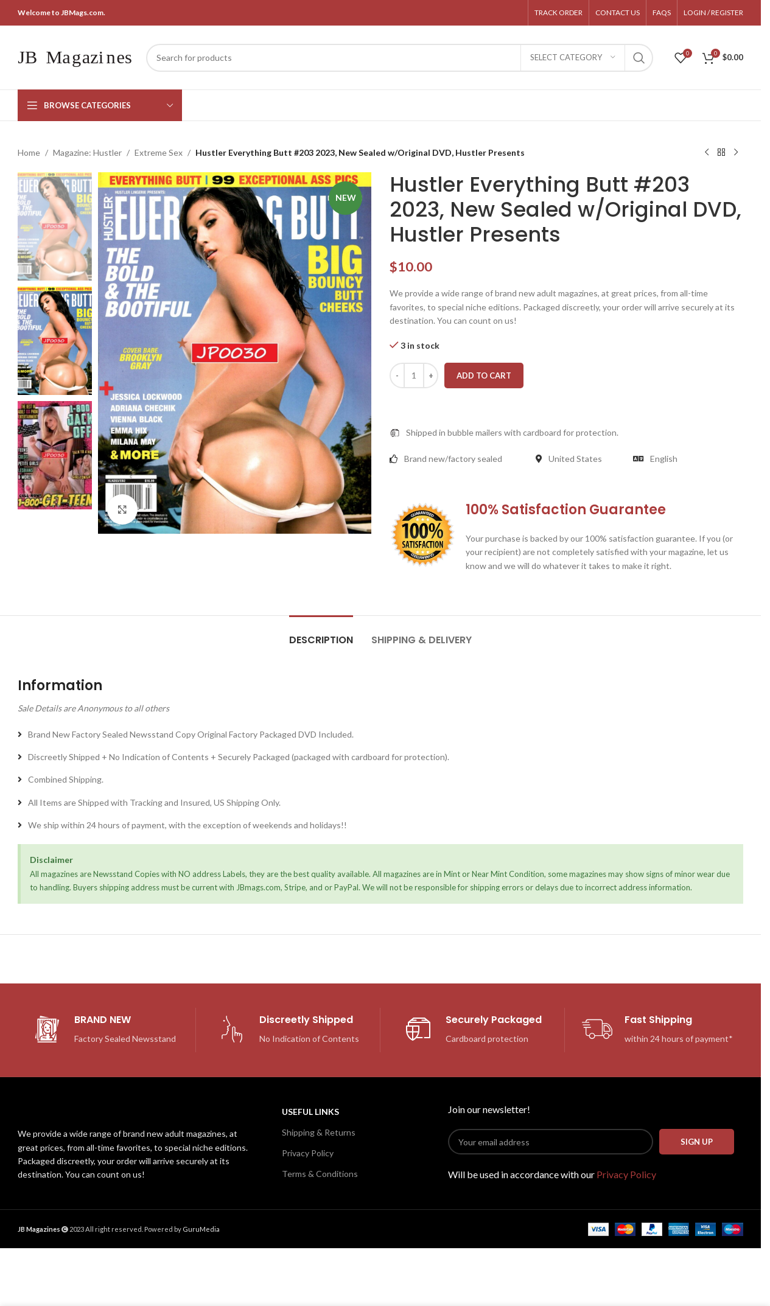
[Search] (399, 58)
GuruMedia (201, 1229)
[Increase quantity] (430, 375)
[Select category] (572, 58)
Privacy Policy (308, 1153)
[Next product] (736, 152)
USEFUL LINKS (310, 1111)
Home (29, 152)
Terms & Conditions (320, 1173)
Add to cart (484, 375)
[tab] (321, 633)
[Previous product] (706, 152)
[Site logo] (76, 56)
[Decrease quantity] (397, 375)
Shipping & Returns (318, 1132)
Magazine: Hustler (87, 152)
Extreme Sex (159, 152)
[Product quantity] (414, 375)
